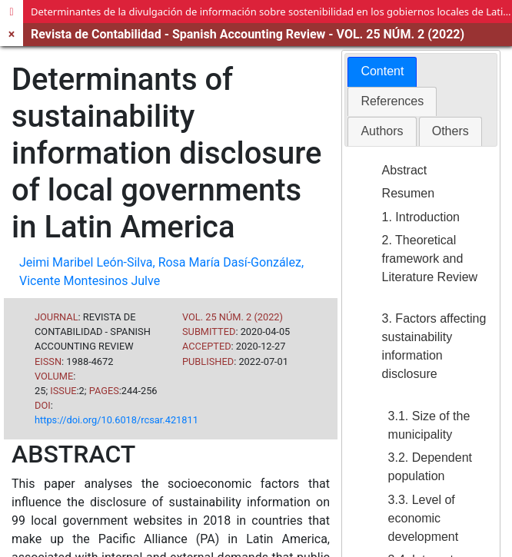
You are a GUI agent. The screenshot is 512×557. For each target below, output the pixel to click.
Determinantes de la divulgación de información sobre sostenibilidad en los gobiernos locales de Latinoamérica (271, 11)
